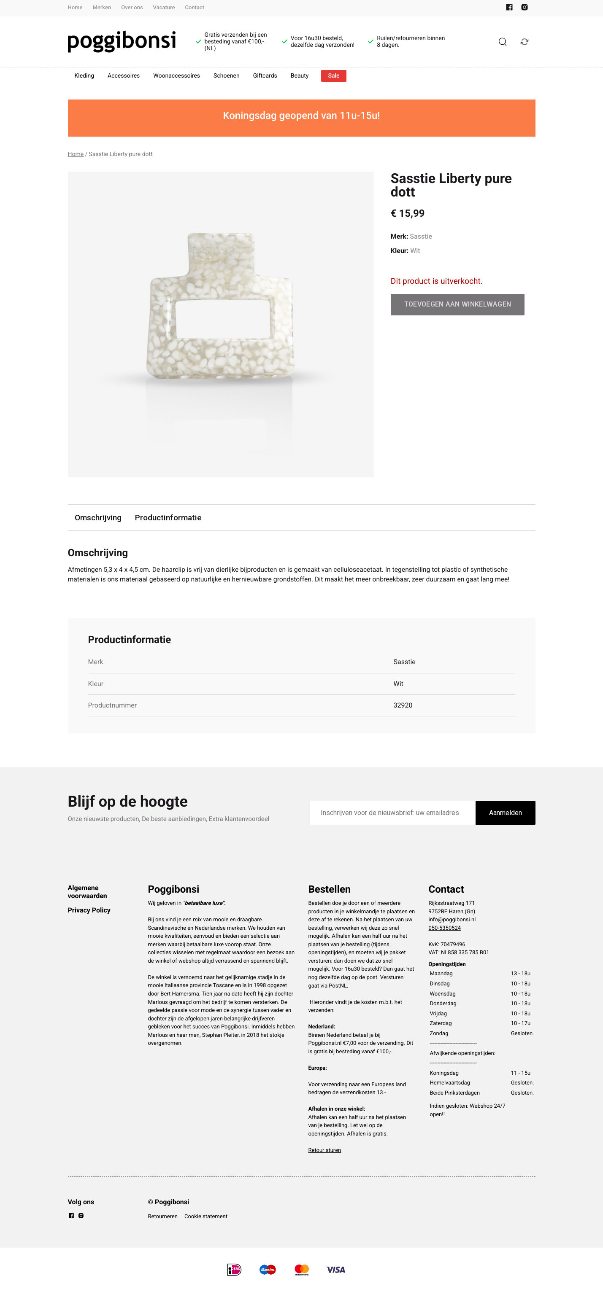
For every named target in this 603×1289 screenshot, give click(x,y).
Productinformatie (168, 517)
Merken (101, 8)
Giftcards (265, 76)
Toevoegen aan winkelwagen (457, 304)
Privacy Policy (89, 911)
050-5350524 (445, 929)
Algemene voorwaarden (87, 892)
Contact (195, 8)
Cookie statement (205, 1217)
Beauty (300, 76)
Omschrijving (98, 517)
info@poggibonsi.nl (452, 920)
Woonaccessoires (176, 76)
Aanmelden (505, 813)
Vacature (164, 8)
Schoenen (227, 76)
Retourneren (163, 1217)
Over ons (132, 8)
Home (75, 8)
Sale (333, 76)
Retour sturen (324, 1151)
